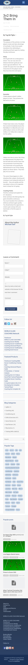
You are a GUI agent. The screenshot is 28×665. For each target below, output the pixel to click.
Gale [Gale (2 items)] (14, 481)
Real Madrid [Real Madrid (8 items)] (13, 499)
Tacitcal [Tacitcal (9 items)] (8, 506)
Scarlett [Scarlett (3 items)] (20, 499)
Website (7, 277)
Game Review (10, 421)
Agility (7, 407)
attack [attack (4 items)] (13, 454)
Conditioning (9, 414)
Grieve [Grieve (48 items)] (19, 485)
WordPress (17, 661)
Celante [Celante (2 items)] (13, 464)
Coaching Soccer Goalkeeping (13, 348)
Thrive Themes (19, 659)
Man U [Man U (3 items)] (20, 488)
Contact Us (6, 605)
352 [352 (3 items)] (16, 450)
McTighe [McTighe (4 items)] (15, 492)
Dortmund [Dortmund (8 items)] (8, 478)
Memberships (7, 637)
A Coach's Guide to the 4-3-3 (12, 383)
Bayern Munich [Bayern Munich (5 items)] (9, 461)
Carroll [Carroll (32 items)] (7, 464)
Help (4, 607)
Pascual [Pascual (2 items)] (14, 495)
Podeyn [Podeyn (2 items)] (20, 495)
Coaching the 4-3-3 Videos (12, 375)
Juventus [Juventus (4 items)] (8, 488)
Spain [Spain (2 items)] (13, 502)
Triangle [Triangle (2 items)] (14, 506)
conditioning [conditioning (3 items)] (9, 471)
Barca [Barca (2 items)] (18, 454)
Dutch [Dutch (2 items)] (14, 478)
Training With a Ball (11, 431)
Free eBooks (7, 636)
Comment (8, 298)
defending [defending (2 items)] (8, 474)
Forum (5, 610)
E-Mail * (7, 270)
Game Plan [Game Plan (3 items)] (20, 481)
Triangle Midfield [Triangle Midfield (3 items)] (10, 509)
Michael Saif (8, 30)
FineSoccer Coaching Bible (12, 361)
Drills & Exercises (11, 417)
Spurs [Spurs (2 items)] (18, 502)
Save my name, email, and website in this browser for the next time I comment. (14, 289)
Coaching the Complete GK (12, 389)
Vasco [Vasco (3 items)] (17, 509)
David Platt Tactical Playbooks (13, 377)
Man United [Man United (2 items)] (9, 492)
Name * (7, 263)
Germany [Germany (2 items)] (8, 485)
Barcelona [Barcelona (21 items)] (8, 457)
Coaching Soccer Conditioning (13, 344)
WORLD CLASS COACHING (12, 339)
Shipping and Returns (9, 608)
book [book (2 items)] (16, 461)
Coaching (8, 410)
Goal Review (9, 424)
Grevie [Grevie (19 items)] (13, 485)
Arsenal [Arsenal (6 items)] (7, 454)
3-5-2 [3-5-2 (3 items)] (7, 450)
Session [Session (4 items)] (8, 502)
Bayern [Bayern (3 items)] (14, 457)
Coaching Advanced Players (12, 346)
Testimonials (7, 611)
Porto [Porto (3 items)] (7, 499)
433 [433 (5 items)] (20, 450)
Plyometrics (9, 428)
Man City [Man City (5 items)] (14, 488)
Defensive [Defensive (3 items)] (15, 474)
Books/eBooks (7, 634)
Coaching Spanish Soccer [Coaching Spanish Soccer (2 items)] (12, 467)
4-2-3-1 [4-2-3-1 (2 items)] (12, 450)
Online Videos (7, 639)
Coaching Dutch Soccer (11, 350)
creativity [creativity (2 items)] (16, 471)
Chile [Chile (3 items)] (18, 464)
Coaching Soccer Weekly (11, 342)
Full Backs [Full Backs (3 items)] (8, 481)
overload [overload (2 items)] (8, 495)
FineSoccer (7, 337)
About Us (6, 603)
